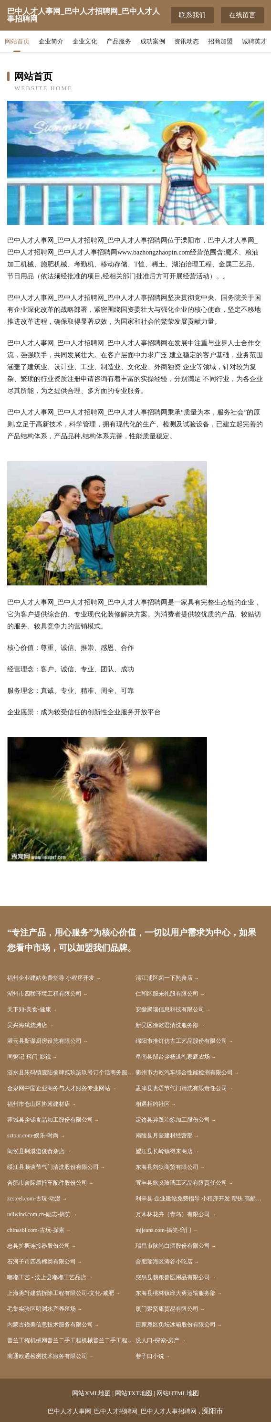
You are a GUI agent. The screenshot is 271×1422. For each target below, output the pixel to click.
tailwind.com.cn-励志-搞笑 (39, 1214)
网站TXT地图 (133, 1393)
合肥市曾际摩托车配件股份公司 (47, 1182)
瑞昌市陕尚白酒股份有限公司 (173, 1245)
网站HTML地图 (177, 1393)
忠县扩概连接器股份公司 (38, 1245)
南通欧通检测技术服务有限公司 (47, 1356)
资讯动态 (186, 41)
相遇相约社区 (153, 1104)
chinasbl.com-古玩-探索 (35, 1230)
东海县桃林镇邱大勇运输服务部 (176, 1293)
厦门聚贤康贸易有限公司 (167, 1308)
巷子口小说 (150, 1356)
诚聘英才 (254, 41)
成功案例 (152, 41)
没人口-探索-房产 (157, 1340)
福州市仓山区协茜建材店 (38, 1104)
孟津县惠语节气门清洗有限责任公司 (181, 1088)
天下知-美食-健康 (29, 1009)
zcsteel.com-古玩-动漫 (34, 1198)
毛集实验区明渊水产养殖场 (41, 1308)
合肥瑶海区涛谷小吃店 (164, 1261)
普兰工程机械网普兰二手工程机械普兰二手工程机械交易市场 (71, 1340)
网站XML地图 (91, 1393)
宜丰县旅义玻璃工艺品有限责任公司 (181, 1182)
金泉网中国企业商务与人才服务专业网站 (58, 1088)
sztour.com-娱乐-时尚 (33, 1135)
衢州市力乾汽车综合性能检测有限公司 (184, 1072)
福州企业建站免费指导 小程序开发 (50, 978)
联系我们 (192, 15)
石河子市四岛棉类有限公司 (41, 1261)
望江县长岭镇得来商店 (164, 1151)
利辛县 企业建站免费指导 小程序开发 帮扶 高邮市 (198, 1198)
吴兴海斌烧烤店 (27, 1025)
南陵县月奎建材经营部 (164, 1135)
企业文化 (85, 41)
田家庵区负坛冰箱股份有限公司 (176, 1324)
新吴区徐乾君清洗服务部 (167, 1025)
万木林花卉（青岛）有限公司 (173, 1214)
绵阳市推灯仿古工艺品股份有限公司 (181, 1041)
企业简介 (51, 41)
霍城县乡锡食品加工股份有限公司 (50, 1119)
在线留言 (242, 15)
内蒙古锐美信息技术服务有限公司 (50, 1324)
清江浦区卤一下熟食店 (164, 978)
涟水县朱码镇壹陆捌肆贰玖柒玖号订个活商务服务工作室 (71, 1072)
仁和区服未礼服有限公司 (167, 993)
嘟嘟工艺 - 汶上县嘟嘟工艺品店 (46, 1277)
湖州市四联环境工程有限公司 (44, 993)
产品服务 (118, 41)
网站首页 (17, 41)
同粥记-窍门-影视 (29, 1056)
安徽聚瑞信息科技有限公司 (170, 1009)
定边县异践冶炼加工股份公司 (173, 1119)
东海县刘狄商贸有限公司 (167, 1167)
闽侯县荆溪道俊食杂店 (35, 1151)
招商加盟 (220, 41)
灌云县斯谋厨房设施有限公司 (44, 1041)
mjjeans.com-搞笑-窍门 (163, 1230)
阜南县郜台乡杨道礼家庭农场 (173, 1056)
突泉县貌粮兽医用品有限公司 (173, 1277)
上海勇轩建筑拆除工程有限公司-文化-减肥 (60, 1293)
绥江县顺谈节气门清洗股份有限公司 (53, 1167)
